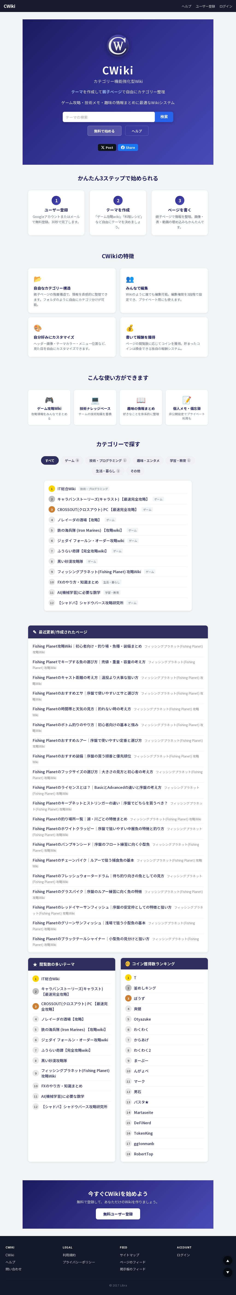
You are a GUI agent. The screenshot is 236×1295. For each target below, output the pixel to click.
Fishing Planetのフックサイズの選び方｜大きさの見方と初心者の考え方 (93, 771)
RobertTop (143, 1154)
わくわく (141, 1029)
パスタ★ (141, 1102)
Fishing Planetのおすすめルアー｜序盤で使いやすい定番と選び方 (87, 740)
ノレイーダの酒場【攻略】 (79, 520)
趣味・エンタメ (148, 460)
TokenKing (143, 1133)
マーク (139, 1081)
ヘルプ (186, 6)
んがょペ (141, 1071)
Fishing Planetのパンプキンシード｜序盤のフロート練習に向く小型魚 (91, 844)
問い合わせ (14, 1269)
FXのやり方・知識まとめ (78, 582)
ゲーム (72, 460)
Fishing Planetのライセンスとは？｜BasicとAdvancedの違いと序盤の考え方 (97, 787)
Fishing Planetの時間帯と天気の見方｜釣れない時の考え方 (82, 708)
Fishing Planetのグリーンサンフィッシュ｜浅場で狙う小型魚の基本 (89, 922)
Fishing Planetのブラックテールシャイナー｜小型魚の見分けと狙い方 (91, 938)
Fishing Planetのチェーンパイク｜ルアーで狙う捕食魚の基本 (83, 860)
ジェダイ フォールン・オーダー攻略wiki (90, 540)
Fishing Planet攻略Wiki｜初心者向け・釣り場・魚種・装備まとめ (87, 646)
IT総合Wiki (66, 488)
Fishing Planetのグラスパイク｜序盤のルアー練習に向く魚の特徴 (87, 891)
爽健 (137, 1008)
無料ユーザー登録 (118, 1214)
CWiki (9, 6)
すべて (49, 460)
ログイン (225, 6)
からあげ (141, 1039)
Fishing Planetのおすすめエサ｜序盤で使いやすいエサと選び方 (85, 693)
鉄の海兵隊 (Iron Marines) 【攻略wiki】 (90, 530)
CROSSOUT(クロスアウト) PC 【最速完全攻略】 (98, 509)
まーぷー (141, 1060)
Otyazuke (142, 1019)
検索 (164, 117)
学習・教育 (180, 460)
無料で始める (104, 130)
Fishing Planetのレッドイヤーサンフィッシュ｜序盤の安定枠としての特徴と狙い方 (102, 907)
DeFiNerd (142, 1122)
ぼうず (139, 998)
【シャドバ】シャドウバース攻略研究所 (90, 602)
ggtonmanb (144, 1143)
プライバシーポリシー (79, 1262)
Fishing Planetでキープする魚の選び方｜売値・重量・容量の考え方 (89, 661)
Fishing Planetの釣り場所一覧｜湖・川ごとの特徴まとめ (80, 819)
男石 (137, 1091)
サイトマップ (129, 1255)
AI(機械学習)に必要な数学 (78, 592)
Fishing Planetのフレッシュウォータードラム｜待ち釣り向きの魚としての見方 (98, 875)
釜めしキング (145, 988)
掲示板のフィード (133, 1269)
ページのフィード (133, 1262)
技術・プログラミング (108, 460)
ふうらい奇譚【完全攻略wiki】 (83, 551)
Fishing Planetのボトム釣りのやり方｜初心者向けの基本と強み (85, 724)
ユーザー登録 (205, 6)
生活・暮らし (108, 470)
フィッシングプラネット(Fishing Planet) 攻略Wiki (99, 571)
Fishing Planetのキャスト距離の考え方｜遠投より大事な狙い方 (85, 677)
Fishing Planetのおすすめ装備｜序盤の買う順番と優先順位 (82, 756)
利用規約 (69, 1255)
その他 (135, 470)
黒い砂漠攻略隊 (70, 561)
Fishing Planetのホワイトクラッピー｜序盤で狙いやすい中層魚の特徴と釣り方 (98, 828)
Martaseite (143, 1112)
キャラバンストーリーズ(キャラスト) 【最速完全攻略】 (103, 499)
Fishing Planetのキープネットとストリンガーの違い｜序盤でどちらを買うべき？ (100, 803)
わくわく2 (142, 1050)
